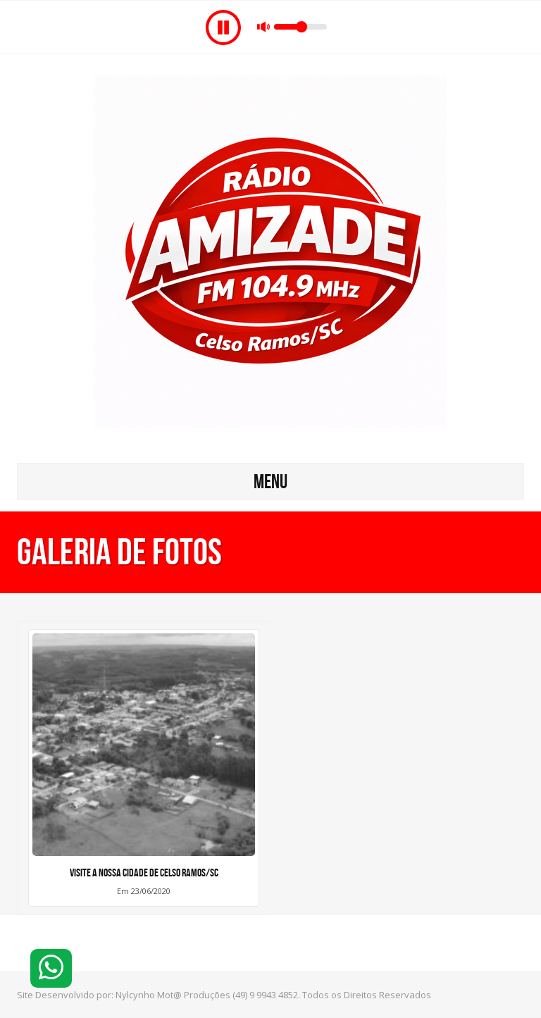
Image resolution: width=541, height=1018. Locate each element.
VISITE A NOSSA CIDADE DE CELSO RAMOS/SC (144, 873)
